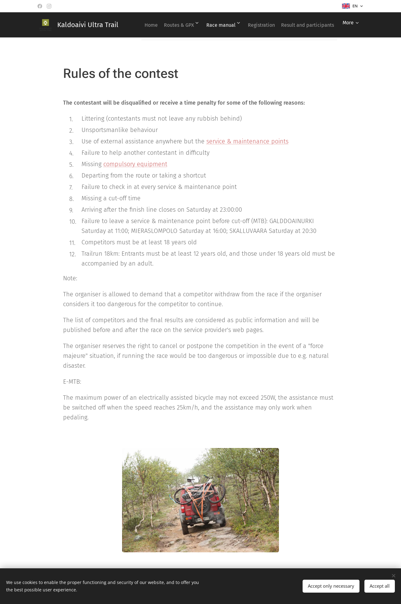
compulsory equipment (135, 164)
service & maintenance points (247, 141)
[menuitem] (197, 25)
